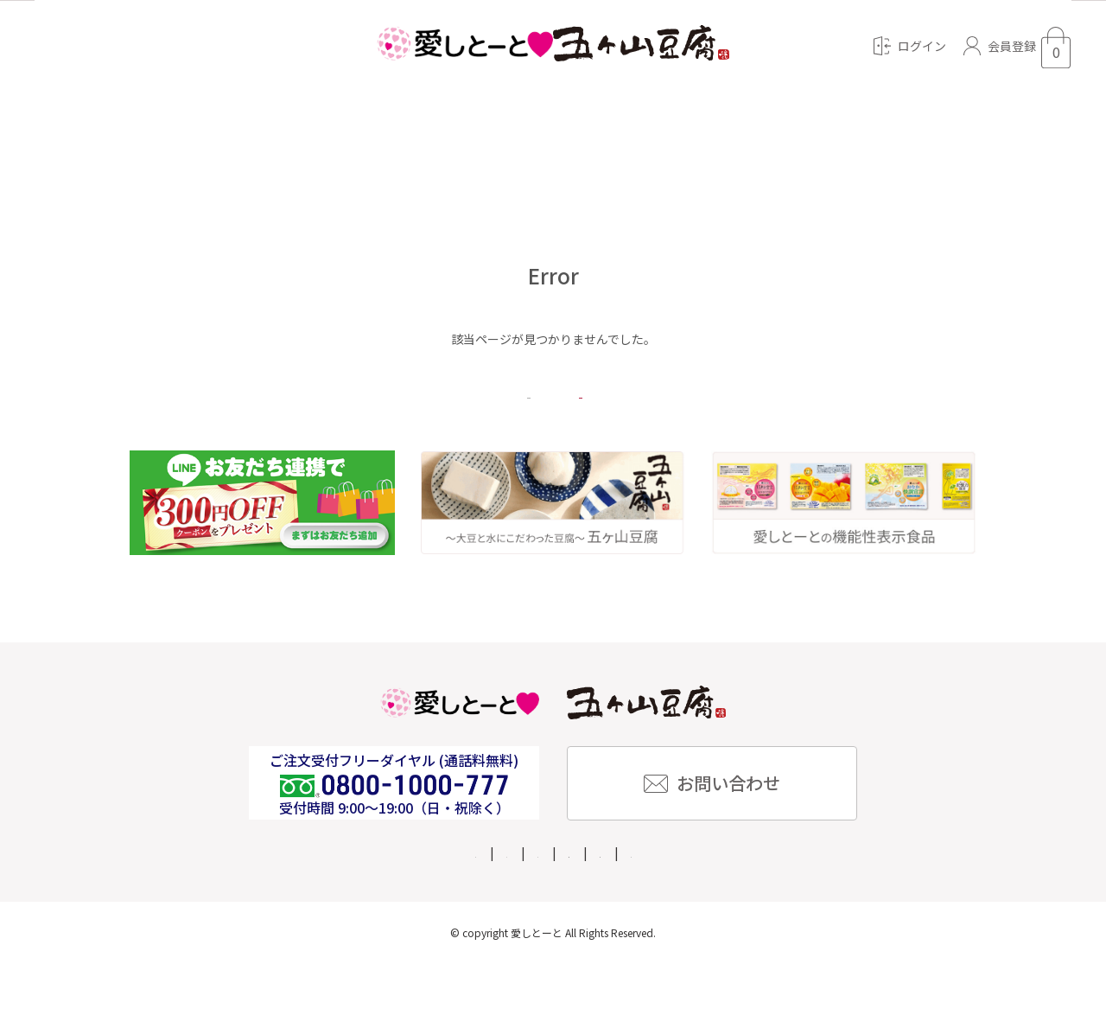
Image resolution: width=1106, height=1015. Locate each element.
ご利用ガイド (263, 903)
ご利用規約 (848, 903)
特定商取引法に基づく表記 (586, 903)
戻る (423, 423)
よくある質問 (367, 903)
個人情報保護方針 (738, 903)
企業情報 (459, 903)
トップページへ (682, 423)
